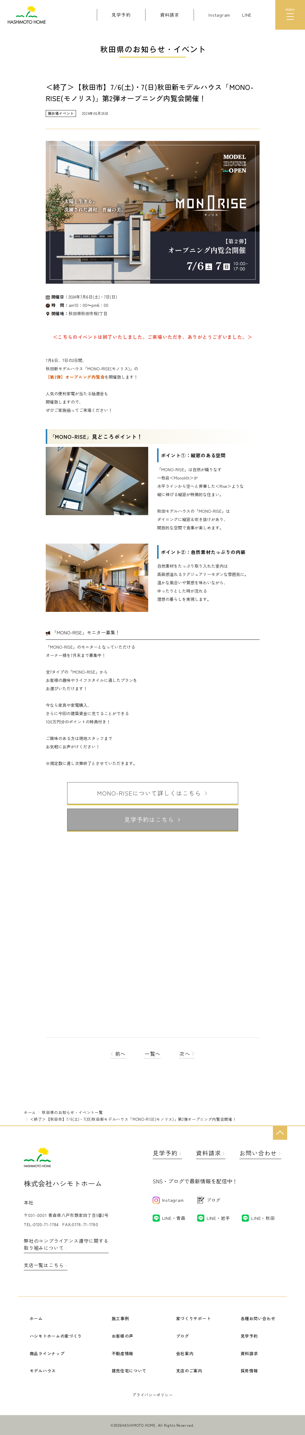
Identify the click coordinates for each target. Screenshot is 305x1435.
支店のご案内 (189, 1371)
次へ (187, 1053)
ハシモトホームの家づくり (56, 1336)
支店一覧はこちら (44, 1265)
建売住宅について (129, 1371)
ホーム (36, 1318)
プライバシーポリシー (152, 1395)
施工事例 (120, 1318)
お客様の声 (123, 1336)
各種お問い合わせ (258, 1318)
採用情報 (249, 1371)
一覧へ (153, 1053)
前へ (118, 1053)
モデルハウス (43, 1371)
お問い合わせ (258, 1153)
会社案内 (185, 1353)
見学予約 (165, 1153)
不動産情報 (123, 1353)
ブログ (182, 1336)
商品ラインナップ (47, 1353)
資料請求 (208, 1153)
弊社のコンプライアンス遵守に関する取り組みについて (66, 1244)
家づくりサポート (193, 1318)
